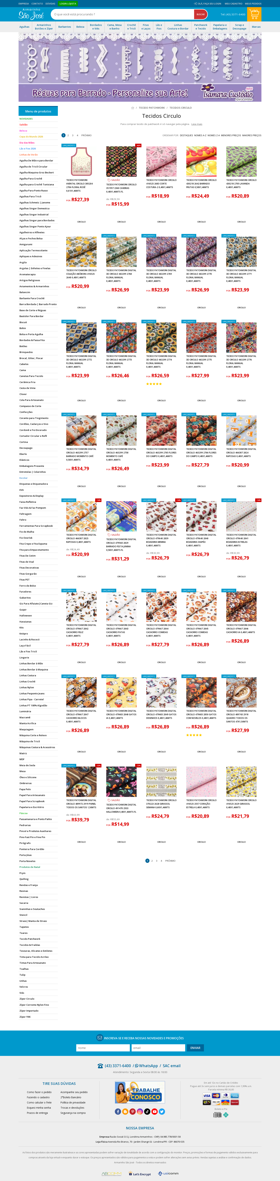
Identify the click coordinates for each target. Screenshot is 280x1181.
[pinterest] (132, 1111)
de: (108, 199)
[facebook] (118, 1111)
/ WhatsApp (145, 1065)
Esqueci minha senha (39, 1107)
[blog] (125, 1111)
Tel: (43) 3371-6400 (233, 14)
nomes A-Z (200, 135)
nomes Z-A (214, 135)
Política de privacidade (73, 1102)
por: (68, 200)
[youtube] (154, 1111)
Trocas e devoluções (72, 1107)
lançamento (69, 145)
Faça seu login (212, 3)
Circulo (81, 221)
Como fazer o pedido (39, 1092)
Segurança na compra (73, 1113)
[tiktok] (147, 1111)
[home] (31, 14)
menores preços (231, 135)
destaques (186, 135)
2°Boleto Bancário (71, 1097)
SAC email (172, 1065)
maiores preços (251, 135)
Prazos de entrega (37, 1113)
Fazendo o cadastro (38, 1097)
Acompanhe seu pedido (74, 1092)
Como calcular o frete (39, 1102)
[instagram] (140, 1111)
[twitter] (162, 1111)
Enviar (195, 1048)
